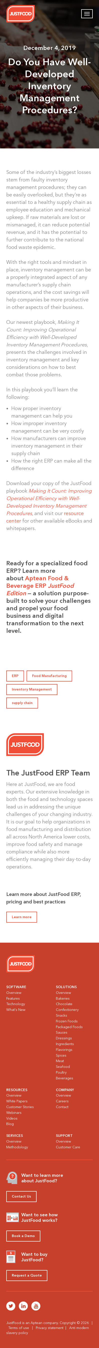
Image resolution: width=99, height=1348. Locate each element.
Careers (62, 1101)
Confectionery (67, 1010)
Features (13, 998)
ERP (15, 676)
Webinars (14, 1113)
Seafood (63, 1067)
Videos (12, 1118)
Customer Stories (20, 1107)
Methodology (17, 1147)
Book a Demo (23, 1236)
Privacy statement (49, 1328)
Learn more (22, 917)
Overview (13, 993)
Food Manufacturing (49, 676)
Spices (61, 1055)
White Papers (17, 1101)
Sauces (61, 1032)
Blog (10, 1124)
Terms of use (18, 1328)
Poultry (61, 1072)
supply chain (22, 703)
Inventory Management (32, 689)
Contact (62, 1107)
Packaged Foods (69, 1027)
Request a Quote (27, 1275)
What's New (15, 1010)
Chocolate (64, 1004)
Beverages (64, 1078)
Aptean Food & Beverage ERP (40, 586)
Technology (15, 1004)
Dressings (64, 1038)
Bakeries (63, 998)
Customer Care (68, 1147)
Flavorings (64, 1050)
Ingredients (65, 1044)
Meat (60, 1061)
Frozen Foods (67, 1021)
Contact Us (21, 1196)
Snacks (61, 1015)
